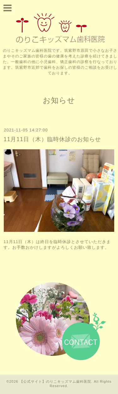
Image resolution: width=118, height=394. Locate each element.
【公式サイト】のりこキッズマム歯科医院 (55, 381)
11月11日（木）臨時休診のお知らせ (52, 139)
